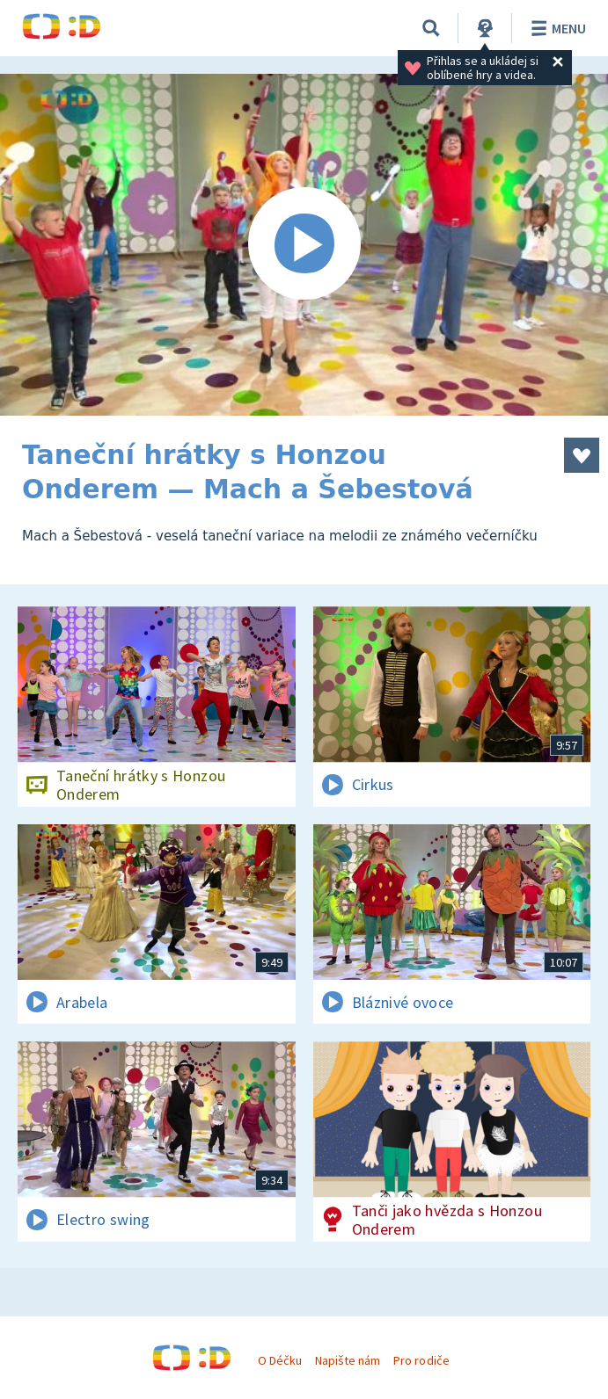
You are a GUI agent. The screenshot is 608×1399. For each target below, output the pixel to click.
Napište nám (347, 1360)
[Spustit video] (304, 245)
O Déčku (280, 1360)
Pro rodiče (421, 1360)
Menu (555, 28)
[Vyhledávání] (431, 28)
